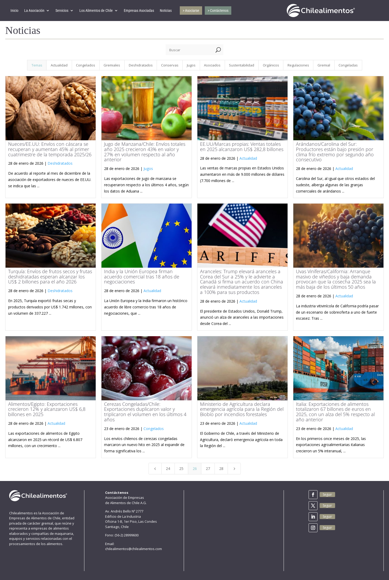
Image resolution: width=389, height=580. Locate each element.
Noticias (166, 10)
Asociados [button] (212, 65)
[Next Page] (234, 468)
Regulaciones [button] (298, 65)
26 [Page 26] (195, 468)
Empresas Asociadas (139, 10)
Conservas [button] (169, 65)
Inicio (14, 10)
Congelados (154, 428)
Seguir (327, 494)
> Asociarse (191, 10)
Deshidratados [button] (141, 65)
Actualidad (248, 158)
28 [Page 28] (221, 468)
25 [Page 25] (181, 468)
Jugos (148, 168)
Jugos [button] (191, 65)
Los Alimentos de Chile (96, 10)
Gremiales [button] (112, 65)
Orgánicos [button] (271, 65)
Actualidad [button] (59, 65)
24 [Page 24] (168, 468)
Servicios (61, 10)
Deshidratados (60, 163)
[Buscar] (189, 49)
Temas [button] (37, 65)
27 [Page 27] (208, 468)
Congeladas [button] (348, 65)
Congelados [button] (85, 65)
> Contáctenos (218, 10)
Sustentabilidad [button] (241, 65)
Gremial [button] (324, 65)
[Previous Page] (155, 468)
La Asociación (34, 10)
